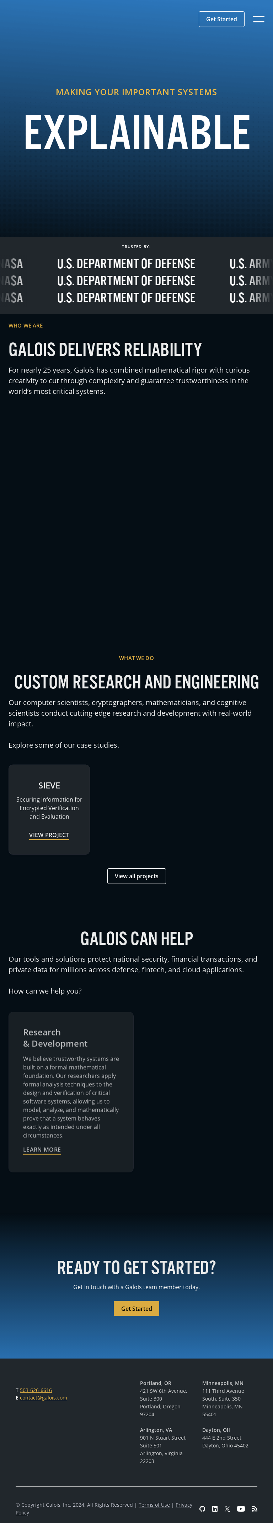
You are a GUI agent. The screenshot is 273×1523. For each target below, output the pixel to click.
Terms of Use (154, 1504)
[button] (222, 19)
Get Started (221, 19)
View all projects (137, 876)
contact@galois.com (43, 1397)
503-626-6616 (36, 1390)
